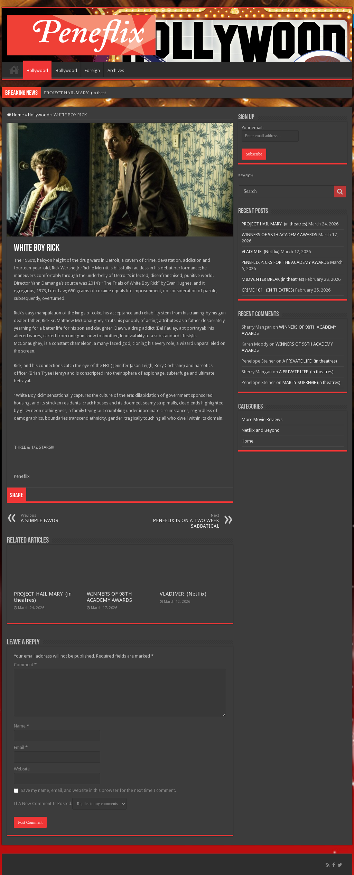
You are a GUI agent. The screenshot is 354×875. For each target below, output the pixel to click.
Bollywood (66, 70)
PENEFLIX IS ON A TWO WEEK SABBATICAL (183, 521)
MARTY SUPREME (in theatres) (311, 382)
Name (21, 726)
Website (22, 768)
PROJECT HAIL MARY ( (68, 92)
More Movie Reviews (262, 419)
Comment (25, 664)
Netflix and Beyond (261, 430)
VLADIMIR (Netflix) (183, 594)
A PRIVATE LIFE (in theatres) (309, 361)
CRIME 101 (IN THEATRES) (268, 290)
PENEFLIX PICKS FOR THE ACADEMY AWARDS (285, 262)
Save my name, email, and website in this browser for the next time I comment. (98, 790)
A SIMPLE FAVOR (56, 518)
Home (14, 69)
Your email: (252, 127)
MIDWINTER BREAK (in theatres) (273, 279)
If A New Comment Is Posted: (70, 804)
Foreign (92, 70)
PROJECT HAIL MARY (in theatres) (274, 223)
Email (21, 747)
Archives (116, 70)
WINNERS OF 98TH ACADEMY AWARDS (109, 597)
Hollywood (37, 70)
